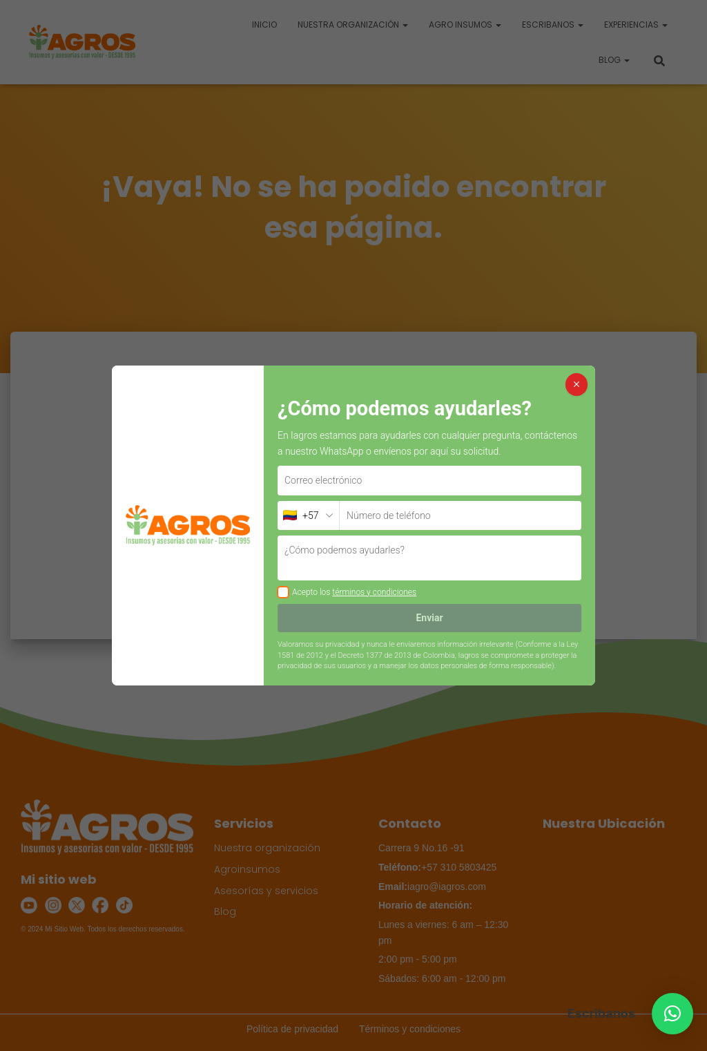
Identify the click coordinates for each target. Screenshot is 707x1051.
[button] (672, 1013)
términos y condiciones (374, 592)
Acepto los (354, 592)
